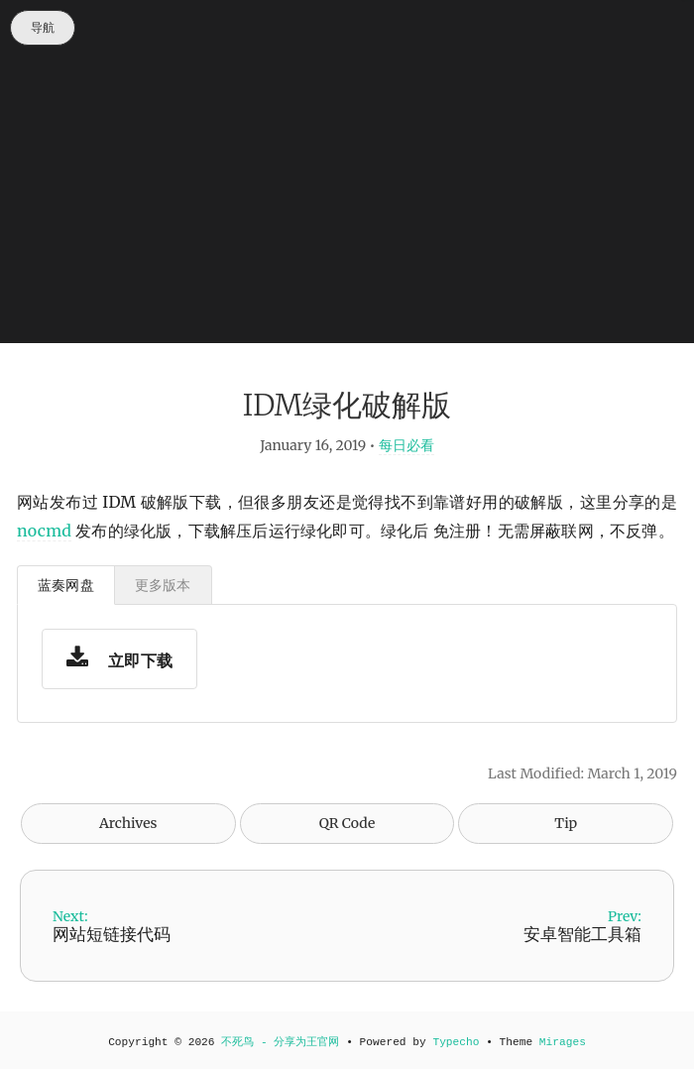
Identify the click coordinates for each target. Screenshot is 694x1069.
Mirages (562, 1042)
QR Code (347, 823)
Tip (565, 823)
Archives (128, 823)
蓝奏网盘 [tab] (66, 585)
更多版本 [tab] (163, 585)
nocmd (44, 530)
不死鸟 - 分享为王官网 (280, 1042)
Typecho (455, 1042)
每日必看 (406, 445)
